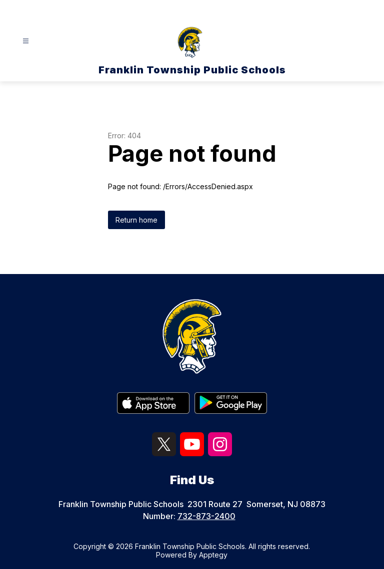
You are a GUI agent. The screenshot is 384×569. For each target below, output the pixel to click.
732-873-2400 (207, 516)
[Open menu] (26, 41)
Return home (137, 220)
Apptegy (213, 555)
